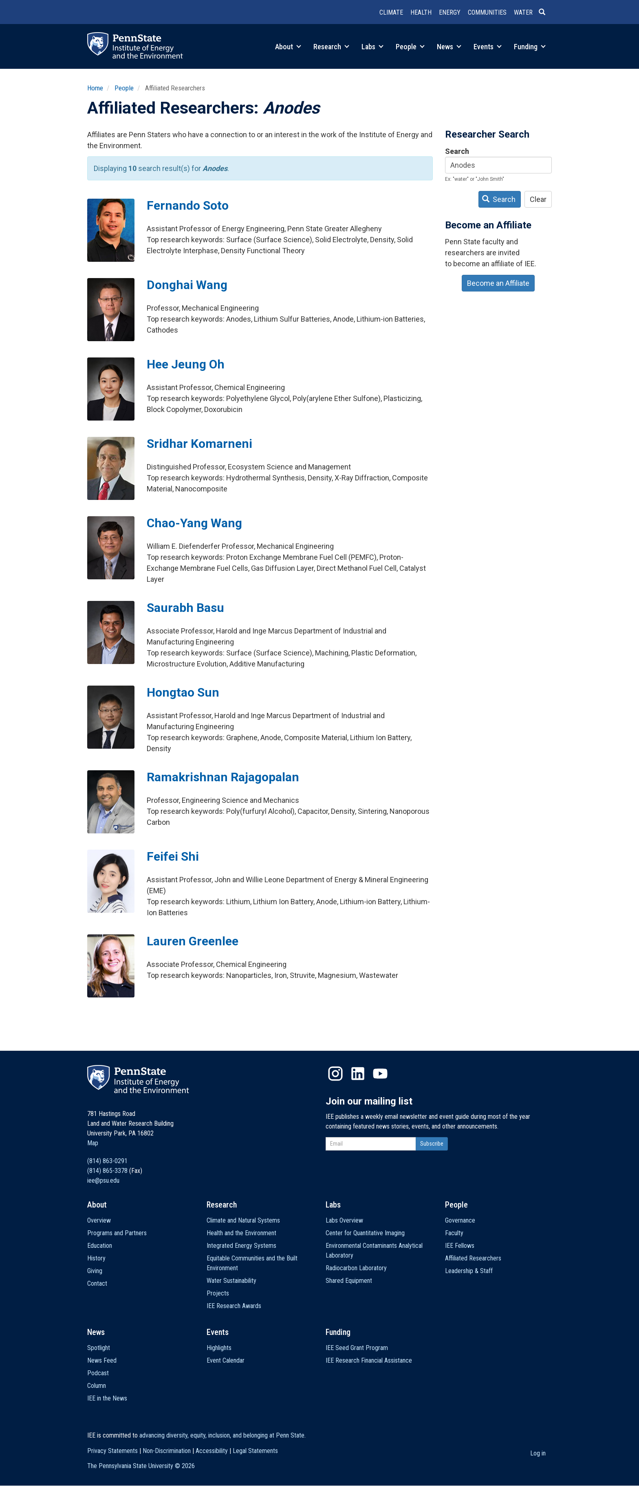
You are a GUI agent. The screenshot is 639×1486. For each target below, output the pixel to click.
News (449, 46)
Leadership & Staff (469, 1271)
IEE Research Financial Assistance (369, 1360)
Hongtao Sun (183, 692)
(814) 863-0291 (107, 1161)
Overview (99, 1220)
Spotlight (98, 1348)
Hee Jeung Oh (186, 364)
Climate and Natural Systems (243, 1220)
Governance (460, 1220)
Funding (530, 46)
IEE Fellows (459, 1245)
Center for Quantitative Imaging (365, 1233)
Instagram (335, 1073)
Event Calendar (226, 1360)
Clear (538, 199)
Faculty (454, 1233)
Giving (94, 1271)
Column (96, 1386)
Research (331, 46)
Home (95, 88)
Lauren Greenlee (192, 941)
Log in (538, 1453)
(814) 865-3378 (107, 1171)
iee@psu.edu (103, 1180)
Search (457, 151)
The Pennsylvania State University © (141, 1466)
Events (488, 46)
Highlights (219, 1348)
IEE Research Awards (234, 1306)
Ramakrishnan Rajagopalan (223, 777)
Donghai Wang (187, 285)
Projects (218, 1293)
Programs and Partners (117, 1233)
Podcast (98, 1373)
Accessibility (212, 1451)
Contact (97, 1283)
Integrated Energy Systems (241, 1245)
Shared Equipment (349, 1280)
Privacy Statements (112, 1451)
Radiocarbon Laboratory (356, 1268)
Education (99, 1245)
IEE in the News (107, 1398)
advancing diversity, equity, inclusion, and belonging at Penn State (221, 1435)
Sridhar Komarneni (199, 443)
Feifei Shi (173, 856)
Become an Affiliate (498, 283)
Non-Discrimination (167, 1451)
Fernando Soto (188, 205)
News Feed (102, 1360)
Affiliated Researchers (473, 1258)
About (288, 46)
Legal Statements (255, 1451)
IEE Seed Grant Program (357, 1348)
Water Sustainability (231, 1280)
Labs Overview (344, 1220)
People (410, 46)
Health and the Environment (241, 1233)
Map (92, 1143)
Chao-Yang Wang (194, 523)
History (96, 1258)
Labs (372, 46)
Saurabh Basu (185, 608)
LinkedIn (357, 1073)
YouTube (380, 1073)
